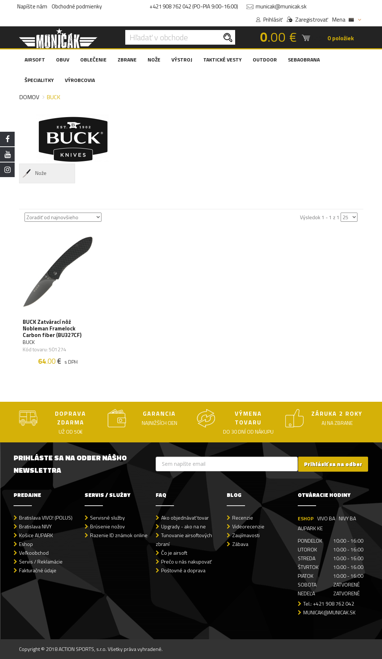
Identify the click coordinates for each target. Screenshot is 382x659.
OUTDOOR (265, 59)
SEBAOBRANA (304, 59)
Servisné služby (107, 517)
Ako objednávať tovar (185, 517)
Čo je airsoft (174, 553)
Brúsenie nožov (107, 526)
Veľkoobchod (34, 553)
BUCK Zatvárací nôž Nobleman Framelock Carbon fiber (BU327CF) (52, 328)
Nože (34, 173)
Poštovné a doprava (183, 570)
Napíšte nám (32, 6)
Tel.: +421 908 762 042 (328, 603)
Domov (29, 97)
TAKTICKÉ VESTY (222, 59)
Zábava (240, 544)
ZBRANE (127, 59)
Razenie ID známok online (119, 535)
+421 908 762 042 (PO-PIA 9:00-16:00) (193, 6)
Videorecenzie (248, 526)
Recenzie (242, 517)
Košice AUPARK (36, 535)
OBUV (62, 59)
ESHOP (306, 518)
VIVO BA (326, 518)
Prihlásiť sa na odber (333, 464)
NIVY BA (347, 518)
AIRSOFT (35, 59)
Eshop (26, 544)
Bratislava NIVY (35, 526)
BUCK (29, 342)
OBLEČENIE (93, 59)
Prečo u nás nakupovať (186, 561)
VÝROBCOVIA (80, 80)
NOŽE (154, 59)
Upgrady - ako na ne (183, 526)
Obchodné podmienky (77, 6)
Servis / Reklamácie (41, 561)
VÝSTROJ (181, 59)
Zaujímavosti (246, 535)
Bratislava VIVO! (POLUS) (46, 517)
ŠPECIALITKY (39, 80)
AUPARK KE (310, 528)
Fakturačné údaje (37, 570)
